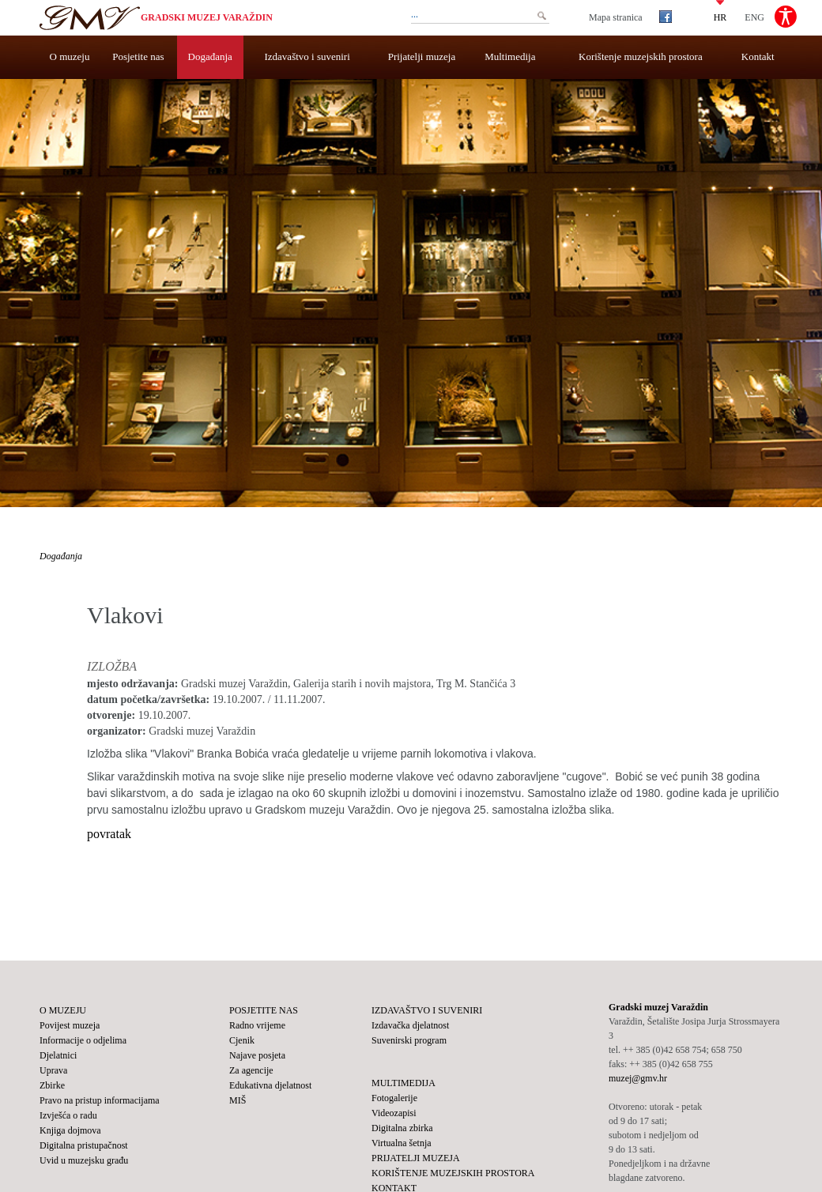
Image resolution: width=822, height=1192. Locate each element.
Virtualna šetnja (401, 1143)
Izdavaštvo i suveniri (307, 56)
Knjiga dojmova (70, 1130)
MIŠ (237, 1100)
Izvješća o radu (68, 1115)
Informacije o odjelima (83, 1040)
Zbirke (52, 1085)
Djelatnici (58, 1055)
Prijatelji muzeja (422, 56)
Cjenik (242, 1040)
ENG (754, 16)
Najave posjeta (257, 1055)
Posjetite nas (138, 56)
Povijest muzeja (70, 1025)
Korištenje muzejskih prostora (641, 56)
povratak (109, 833)
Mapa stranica (616, 17)
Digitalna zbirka (402, 1128)
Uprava (53, 1070)
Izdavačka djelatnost (410, 1025)
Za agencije (251, 1070)
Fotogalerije (394, 1098)
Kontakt (758, 56)
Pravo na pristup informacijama (100, 1100)
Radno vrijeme (257, 1025)
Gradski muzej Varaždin (207, 17)
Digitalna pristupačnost (84, 1145)
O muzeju (70, 56)
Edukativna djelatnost (270, 1085)
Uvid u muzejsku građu (84, 1160)
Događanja (210, 56)
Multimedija (510, 56)
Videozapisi (394, 1113)
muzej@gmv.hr (638, 1078)
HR (720, 16)
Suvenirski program (409, 1040)
